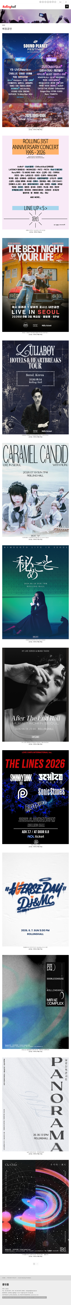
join (66, 1)
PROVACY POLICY (11, 1277)
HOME (3, 1277)
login (60, 1)
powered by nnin (34, 1294)
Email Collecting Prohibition (24, 1277)
